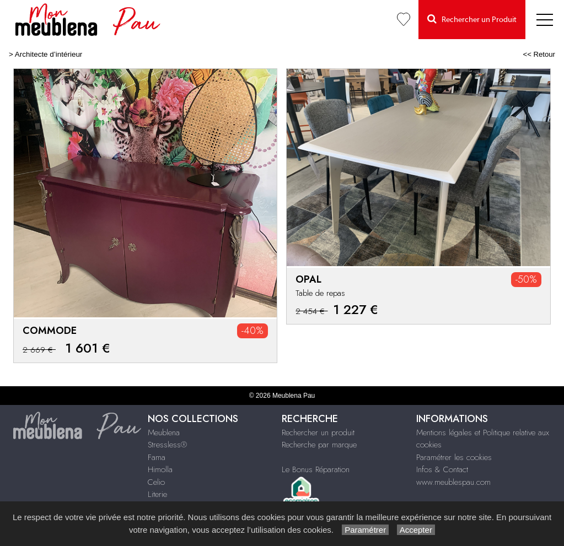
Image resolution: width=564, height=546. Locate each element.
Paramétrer (365, 529)
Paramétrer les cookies (454, 457)
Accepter (416, 529)
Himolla (160, 469)
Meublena (164, 432)
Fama (156, 457)
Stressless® (167, 445)
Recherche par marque (319, 445)
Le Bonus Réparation (316, 469)
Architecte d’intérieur (49, 54)
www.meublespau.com (453, 482)
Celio (156, 482)
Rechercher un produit (318, 432)
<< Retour (539, 54)
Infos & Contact (442, 469)
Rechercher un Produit (472, 19)
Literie (157, 494)
